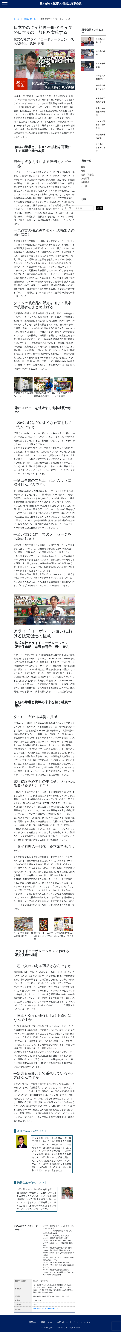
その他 (84, 186)
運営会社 (33, 1322)
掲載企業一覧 (30, 19)
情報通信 (85, 182)
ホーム (16, 19)
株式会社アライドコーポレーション (46, 1309)
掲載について (47, 1322)
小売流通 (85, 178)
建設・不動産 (87, 174)
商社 (83, 170)
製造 (83, 167)
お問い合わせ (62, 1322)
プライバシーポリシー (82, 1322)
